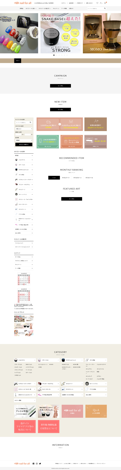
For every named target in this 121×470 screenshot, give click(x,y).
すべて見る (18, 257)
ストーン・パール (21, 194)
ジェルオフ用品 (100, 379)
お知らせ (71, 8)
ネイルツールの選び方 (44, 8)
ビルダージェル (18, 367)
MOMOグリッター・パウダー (67, 368)
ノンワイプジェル (30, 367)
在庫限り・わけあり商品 (21, 229)
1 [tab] (53, 55)
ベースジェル (29, 369)
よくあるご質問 (67, 463)
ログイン (64, 3)
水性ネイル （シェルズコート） (23, 219)
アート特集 (64, 8)
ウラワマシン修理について (21, 260)
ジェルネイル (20, 159)
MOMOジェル (65, 364)
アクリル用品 (20, 214)
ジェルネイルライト (101, 364)
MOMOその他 (76, 367)
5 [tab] (64, 55)
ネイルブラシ (89, 369)
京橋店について (58, 463)
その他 (40, 367)
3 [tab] (59, 55)
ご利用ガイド (80, 3)
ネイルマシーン (20, 209)
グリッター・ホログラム (22, 184)
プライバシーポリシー (101, 463)
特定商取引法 (91, 463)
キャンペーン (56, 8)
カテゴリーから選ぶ (30, 8)
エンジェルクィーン (42, 364)
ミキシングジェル (19, 369)
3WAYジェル (29, 364)
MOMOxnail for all (21, 169)
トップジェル (18, 372)
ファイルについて (19, 243)
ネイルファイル (100, 369)
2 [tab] (56, 55)
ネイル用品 (19, 174)
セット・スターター (21, 204)
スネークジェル (18, 364)
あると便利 (18, 233)
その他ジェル (18, 375)
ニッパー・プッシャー (90, 372)
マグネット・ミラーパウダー (23, 179)
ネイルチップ (89, 376)
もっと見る (60, 85)
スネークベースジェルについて (22, 247)
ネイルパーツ (20, 189)
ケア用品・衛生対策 (21, 224)
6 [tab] (67, 55)
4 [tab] (61, 55)
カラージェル (20, 164)
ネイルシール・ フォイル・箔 (23, 199)
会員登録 (71, 3)
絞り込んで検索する (23, 144)
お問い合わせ (89, 3)
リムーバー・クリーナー (90, 365)
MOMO (51, 364)
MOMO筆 (75, 364)
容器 (98, 371)
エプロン (99, 376)
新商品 (21, 8)
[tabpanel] (60, 33)
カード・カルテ (89, 379)
